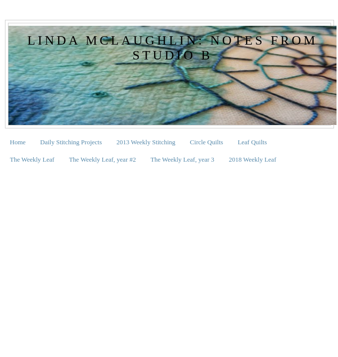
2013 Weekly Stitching (145, 142)
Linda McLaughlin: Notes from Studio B (172, 47)
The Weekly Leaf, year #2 (102, 159)
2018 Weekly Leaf (252, 159)
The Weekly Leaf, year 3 (182, 159)
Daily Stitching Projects (71, 142)
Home (18, 142)
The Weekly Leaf (32, 159)
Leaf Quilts (252, 142)
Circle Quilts (206, 142)
